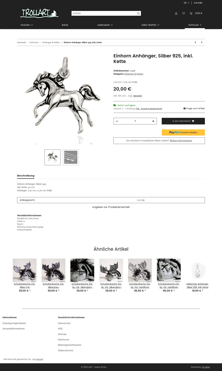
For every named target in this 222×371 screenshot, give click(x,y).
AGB (60, 328)
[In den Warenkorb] (19, 51)
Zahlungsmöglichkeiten (14, 323)
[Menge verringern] (117, 121)
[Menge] (135, 121)
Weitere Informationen (181, 140)
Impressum (63, 339)
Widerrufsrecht (65, 350)
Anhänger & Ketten (133, 74)
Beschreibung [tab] (25, 175)
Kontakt (198, 2)
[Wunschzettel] (183, 13)
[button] (176, 13)
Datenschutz (64, 323)
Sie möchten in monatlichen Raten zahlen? (159, 140)
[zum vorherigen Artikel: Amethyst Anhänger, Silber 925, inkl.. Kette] (195, 42)
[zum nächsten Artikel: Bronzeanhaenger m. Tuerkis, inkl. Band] (202, 42)
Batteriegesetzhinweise (69, 345)
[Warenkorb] (196, 13)
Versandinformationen (13, 328)
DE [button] (185, 2)
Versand (137, 95)
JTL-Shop (206, 367)
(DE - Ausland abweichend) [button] (149, 108)
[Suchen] (103, 13)
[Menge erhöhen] (153, 121)
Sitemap (62, 334)
